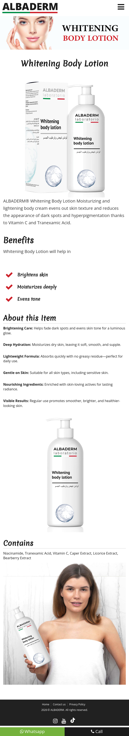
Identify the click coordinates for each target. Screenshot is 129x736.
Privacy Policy (77, 704)
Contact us (59, 704)
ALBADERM (57, 710)
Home (45, 704)
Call (97, 731)
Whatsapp (32, 731)
